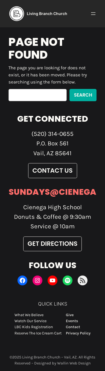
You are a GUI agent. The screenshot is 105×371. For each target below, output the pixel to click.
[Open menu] (93, 13)
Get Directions (53, 243)
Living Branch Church (47, 13)
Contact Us (53, 170)
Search (83, 95)
